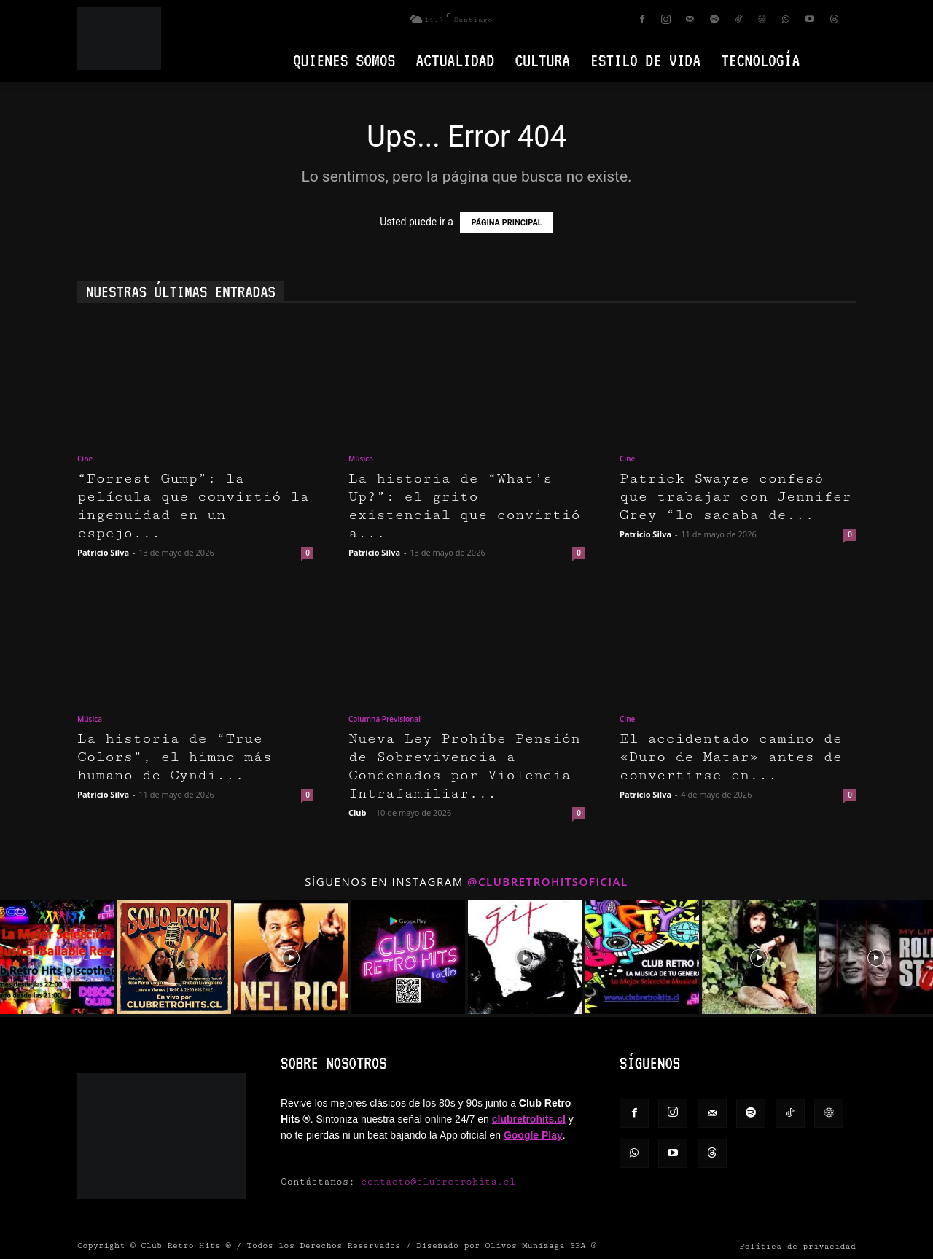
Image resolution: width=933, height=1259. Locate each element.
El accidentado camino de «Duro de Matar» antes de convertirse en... (731, 757)
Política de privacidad (797, 1246)
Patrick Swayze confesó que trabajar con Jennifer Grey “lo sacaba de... (735, 496)
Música (360, 458)
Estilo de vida (645, 60)
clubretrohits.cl (529, 1119)
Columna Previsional (384, 719)
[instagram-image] (57, 957)
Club (357, 812)
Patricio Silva (103, 552)
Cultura (542, 60)
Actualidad (454, 60)
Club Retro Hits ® (186, 1245)
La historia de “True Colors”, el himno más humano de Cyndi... (174, 757)
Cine (85, 458)
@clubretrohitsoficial (547, 881)
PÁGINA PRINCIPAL (506, 222)
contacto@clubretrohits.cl (438, 1182)
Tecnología (760, 60)
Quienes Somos (344, 60)
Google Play (533, 1135)
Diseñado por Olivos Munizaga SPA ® (506, 1245)
